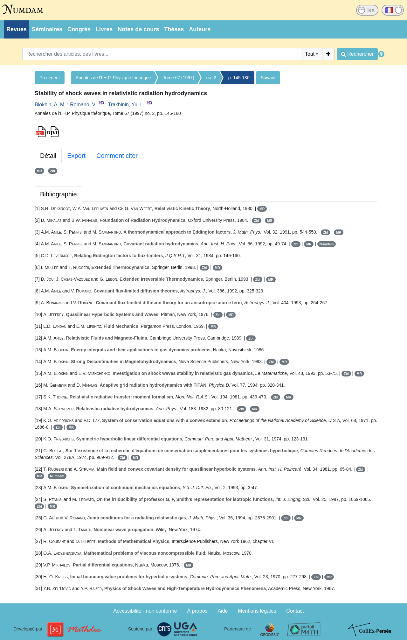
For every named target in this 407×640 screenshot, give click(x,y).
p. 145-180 (239, 77)
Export (76, 155)
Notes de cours (138, 29)
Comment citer (117, 155)
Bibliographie (58, 194)
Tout (309, 54)
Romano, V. (83, 104)
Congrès (79, 29)
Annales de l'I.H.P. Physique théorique (113, 77)
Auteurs (199, 29)
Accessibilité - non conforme (145, 611)
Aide (222, 611)
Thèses (174, 29)
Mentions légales (257, 611)
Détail (48, 155)
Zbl (52, 171)
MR (39, 171)
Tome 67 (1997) (178, 77)
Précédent (49, 77)
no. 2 (211, 77)
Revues (16, 29)
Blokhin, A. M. (50, 104)
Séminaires (47, 29)
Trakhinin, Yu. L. (126, 104)
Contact (295, 611)
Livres (104, 29)
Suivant (268, 77)
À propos (197, 611)
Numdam (327, 244)
